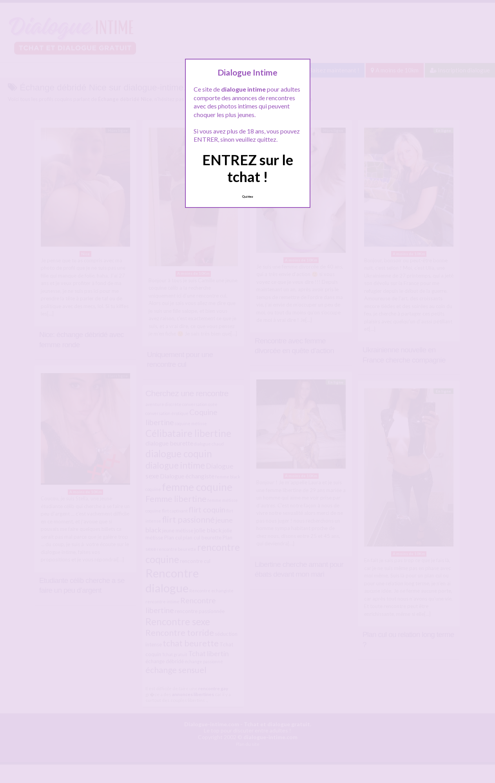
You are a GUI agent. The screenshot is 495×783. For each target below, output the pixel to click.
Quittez (247, 196)
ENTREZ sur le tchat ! (247, 168)
